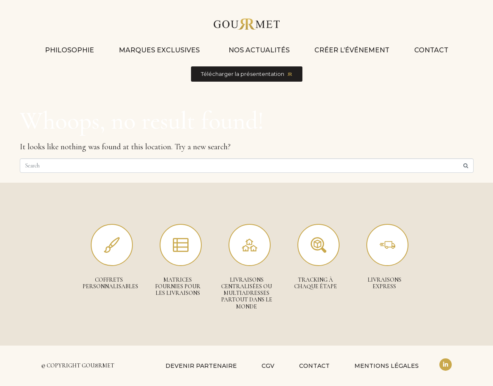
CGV (268, 366)
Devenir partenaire (201, 366)
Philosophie (69, 50)
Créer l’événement (351, 50)
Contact (431, 50)
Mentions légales (386, 366)
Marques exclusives (159, 50)
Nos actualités (259, 50)
